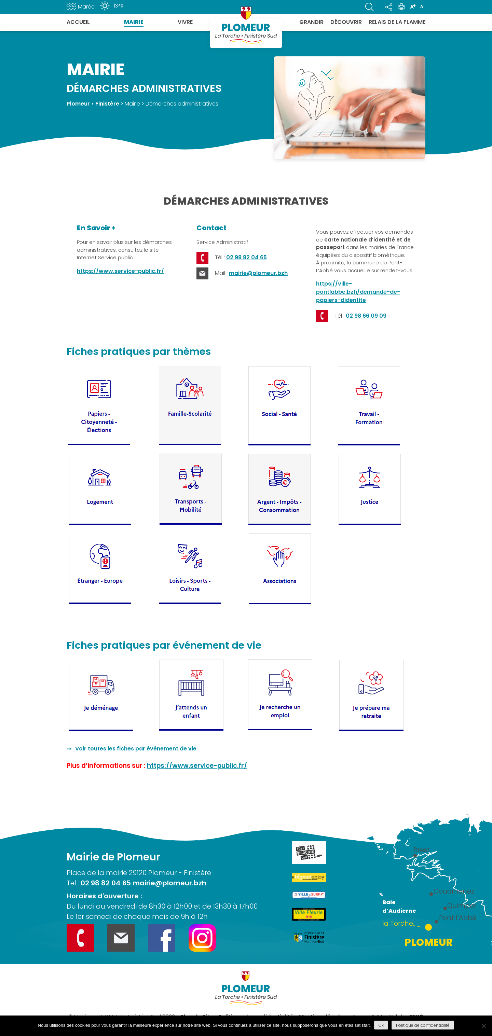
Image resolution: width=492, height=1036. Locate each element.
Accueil (78, 22)
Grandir (311, 22)
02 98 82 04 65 (246, 257)
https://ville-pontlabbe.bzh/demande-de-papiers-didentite (358, 292)
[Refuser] (483, 1025)
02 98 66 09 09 (366, 316)
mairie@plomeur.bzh (258, 273)
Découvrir (346, 22)
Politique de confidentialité (423, 1025)
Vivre (185, 22)
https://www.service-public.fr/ (120, 271)
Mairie (134, 22)
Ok (381, 1025)
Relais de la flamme (397, 22)
